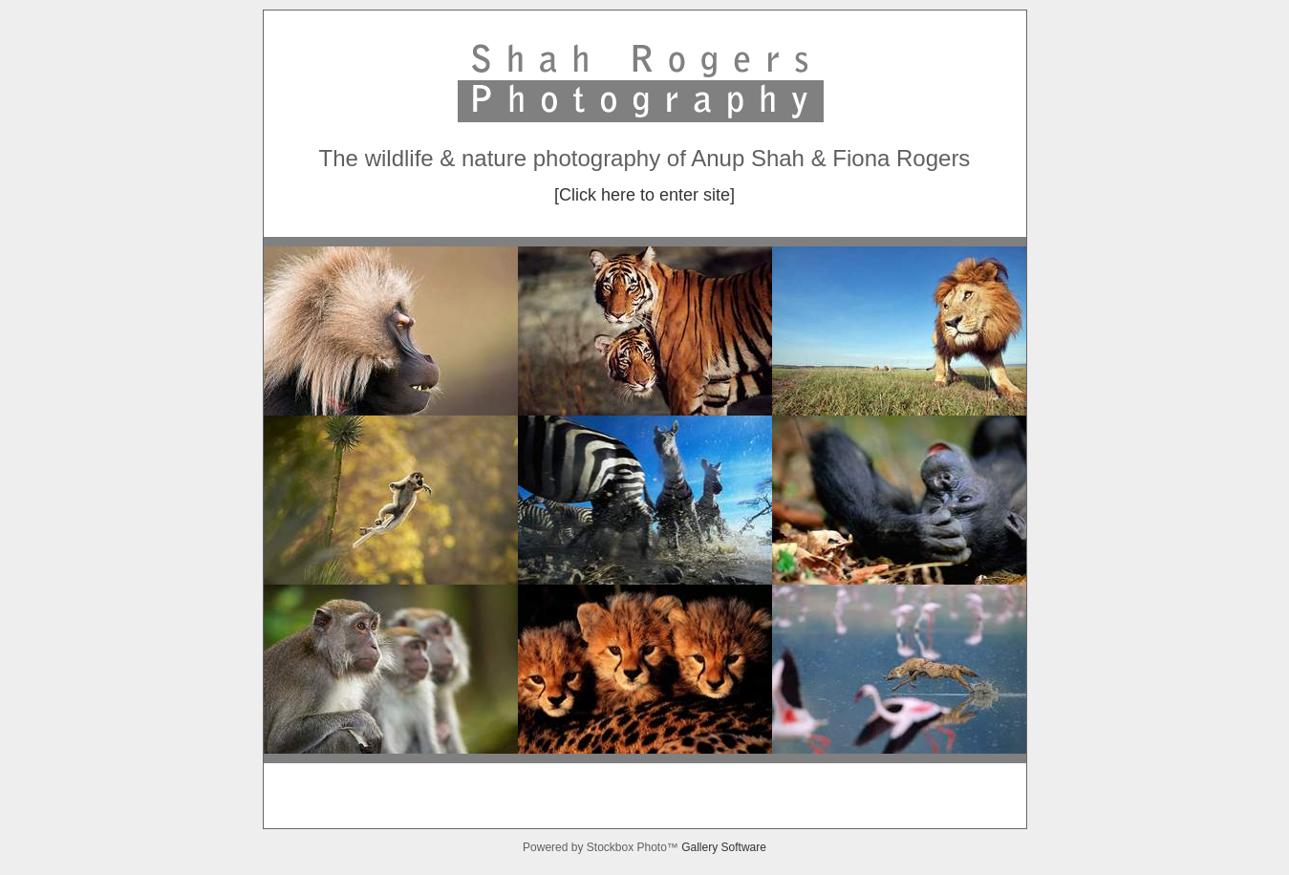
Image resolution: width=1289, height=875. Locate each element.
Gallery (700, 847)
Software (743, 847)
